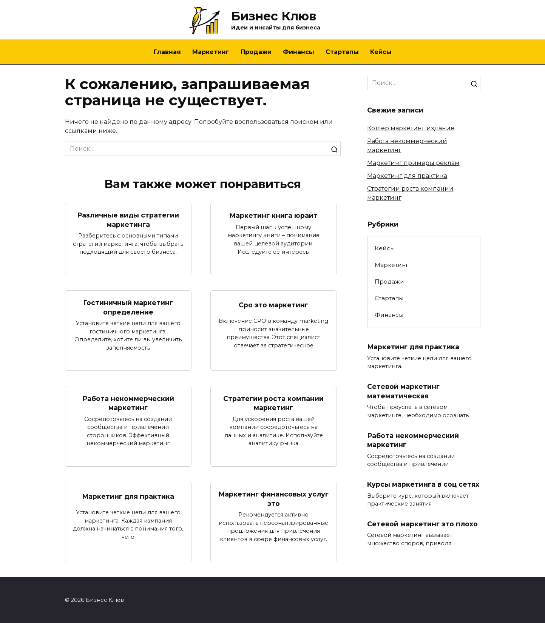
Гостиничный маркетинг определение (128, 307)
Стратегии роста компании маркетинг (273, 403)
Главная (167, 52)
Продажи (256, 52)
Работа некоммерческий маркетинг (128, 403)
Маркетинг (210, 52)
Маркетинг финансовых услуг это (273, 498)
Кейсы (381, 52)
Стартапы (342, 52)
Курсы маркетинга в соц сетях (423, 484)
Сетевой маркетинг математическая (403, 391)
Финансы (298, 52)
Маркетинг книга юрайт (273, 215)
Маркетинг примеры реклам (413, 163)
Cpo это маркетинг (273, 305)
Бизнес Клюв (273, 16)
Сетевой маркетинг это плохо (422, 524)
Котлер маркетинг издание (410, 128)
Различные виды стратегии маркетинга (128, 219)
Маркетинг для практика (128, 496)
